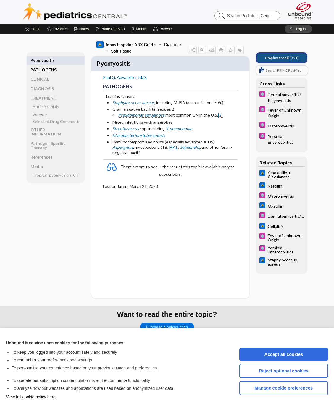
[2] (220, 115)
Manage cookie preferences (284, 387)
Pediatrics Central (96, 12)
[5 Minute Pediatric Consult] (281, 97)
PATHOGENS (43, 60)
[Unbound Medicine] (301, 10)
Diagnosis (173, 44)
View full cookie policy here (31, 397)
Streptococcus (126, 129)
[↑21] (281, 58)
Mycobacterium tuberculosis (138, 136)
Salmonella (190, 148)
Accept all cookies (283, 354)
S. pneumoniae (179, 129)
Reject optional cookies (284, 370)
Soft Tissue (121, 51)
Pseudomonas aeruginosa (141, 115)
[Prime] (110, 29)
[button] (163, 29)
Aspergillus (122, 148)
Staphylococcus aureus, (133, 103)
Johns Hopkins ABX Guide (126, 44)
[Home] (33, 29)
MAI (173, 148)
